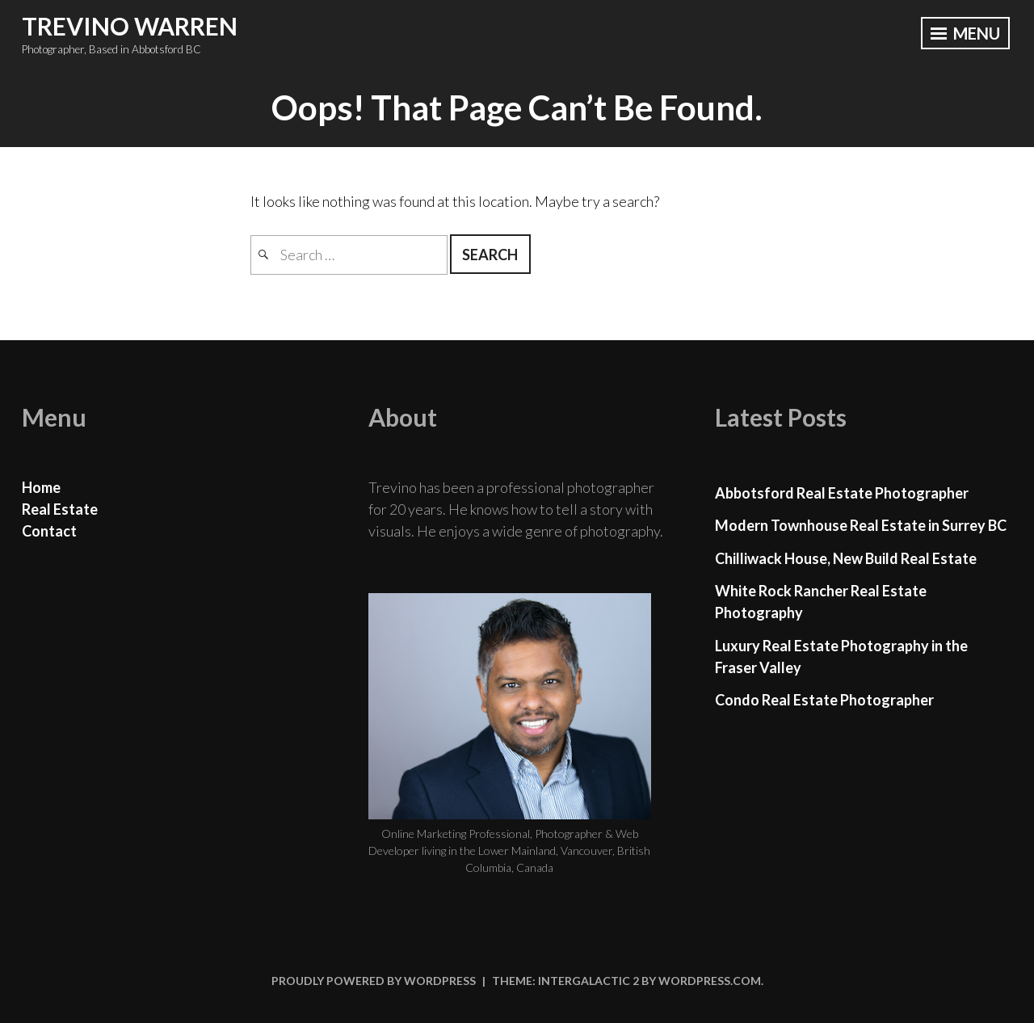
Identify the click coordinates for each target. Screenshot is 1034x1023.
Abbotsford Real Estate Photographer (842, 493)
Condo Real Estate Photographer (824, 700)
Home (41, 487)
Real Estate (60, 509)
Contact (49, 531)
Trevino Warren (129, 25)
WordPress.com (709, 980)
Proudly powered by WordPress (373, 980)
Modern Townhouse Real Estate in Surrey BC (861, 525)
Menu (965, 33)
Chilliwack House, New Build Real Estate (846, 558)
